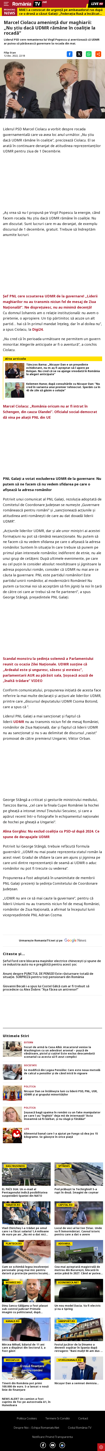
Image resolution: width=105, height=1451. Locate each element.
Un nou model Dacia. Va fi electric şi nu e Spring (78, 1307)
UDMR (18, 721)
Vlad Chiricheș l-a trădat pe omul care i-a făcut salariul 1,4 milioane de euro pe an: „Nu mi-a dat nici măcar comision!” (25, 1231)
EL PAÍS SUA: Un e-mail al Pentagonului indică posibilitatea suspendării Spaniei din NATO (24, 1192)
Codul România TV (79, 1427)
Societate (30, 1065)
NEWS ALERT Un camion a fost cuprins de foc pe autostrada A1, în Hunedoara (26, 1402)
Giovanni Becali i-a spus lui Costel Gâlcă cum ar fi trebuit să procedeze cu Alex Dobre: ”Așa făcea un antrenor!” (46, 988)
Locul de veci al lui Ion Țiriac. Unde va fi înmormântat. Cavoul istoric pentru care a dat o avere (78, 1231)
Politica (30, 1086)
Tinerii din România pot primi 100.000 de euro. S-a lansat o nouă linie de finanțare (25, 1386)
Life (26, 1129)
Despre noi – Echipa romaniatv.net (36, 1427)
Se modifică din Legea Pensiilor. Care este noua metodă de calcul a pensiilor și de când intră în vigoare (62, 1072)
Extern (28, 1042)
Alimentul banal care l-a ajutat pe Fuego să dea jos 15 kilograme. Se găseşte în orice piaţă (61, 1135)
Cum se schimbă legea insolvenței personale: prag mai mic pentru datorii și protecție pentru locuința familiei (26, 1270)
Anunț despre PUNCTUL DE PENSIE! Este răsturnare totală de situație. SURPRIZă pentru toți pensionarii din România (48, 975)
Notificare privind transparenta (52, 1436)
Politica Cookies (27, 1418)
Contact (83, 1418)
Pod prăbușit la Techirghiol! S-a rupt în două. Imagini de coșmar (76, 1191)
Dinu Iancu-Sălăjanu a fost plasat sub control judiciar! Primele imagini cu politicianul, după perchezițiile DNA (25, 1309)
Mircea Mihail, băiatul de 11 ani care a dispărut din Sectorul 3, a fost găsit (24, 1348)
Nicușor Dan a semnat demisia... (77, 1383)
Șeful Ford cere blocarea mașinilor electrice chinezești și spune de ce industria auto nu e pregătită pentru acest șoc (52, 962)
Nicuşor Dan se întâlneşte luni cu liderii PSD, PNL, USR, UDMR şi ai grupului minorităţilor (61, 1093)
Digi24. (37, 329)
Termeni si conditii (58, 1418)
